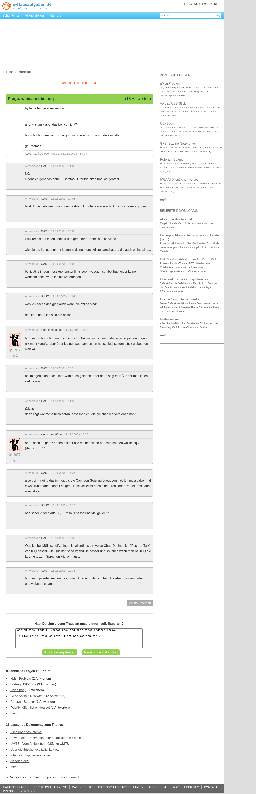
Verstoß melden (140, 603)
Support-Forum (52, 777)
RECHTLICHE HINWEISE (50, 787)
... (165, 199)
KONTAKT (210, 787)
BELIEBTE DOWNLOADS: (179, 210)
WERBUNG (27, 791)
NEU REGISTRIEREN (207, 4)
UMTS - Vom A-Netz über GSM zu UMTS (39, 743)
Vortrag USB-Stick (23, 684)
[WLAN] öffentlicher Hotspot (30, 707)
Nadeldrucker (19, 761)
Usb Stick (17, 690)
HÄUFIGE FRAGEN (16, 787)
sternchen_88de (51, 329)
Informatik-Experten (106, 623)
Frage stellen (34, 15)
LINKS (175, 787)
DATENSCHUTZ (82, 787)
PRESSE (9, 791)
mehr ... (15, 713)
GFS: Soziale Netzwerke (27, 696)
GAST (29, 153)
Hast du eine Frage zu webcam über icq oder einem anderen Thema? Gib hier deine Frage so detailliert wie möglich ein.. (78, 638)
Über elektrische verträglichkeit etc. (35, 749)
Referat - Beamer (22, 701)
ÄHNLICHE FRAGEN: (175, 75)
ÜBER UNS (191, 787)
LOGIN (188, 4)
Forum (10, 71)
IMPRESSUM (157, 787)
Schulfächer (10, 15)
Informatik (73, 777)
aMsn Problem (20, 678)
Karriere (55, 15)
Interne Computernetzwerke (30, 755)
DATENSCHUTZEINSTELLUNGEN (120, 787)
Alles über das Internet (26, 732)
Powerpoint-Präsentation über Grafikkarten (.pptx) (45, 738)
